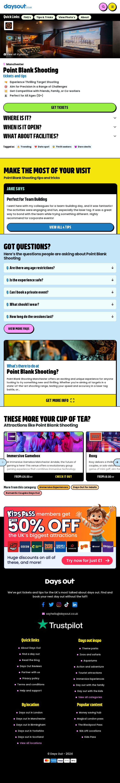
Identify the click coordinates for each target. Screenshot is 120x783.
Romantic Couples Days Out (23, 493)
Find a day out (31, 654)
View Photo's (67, 17)
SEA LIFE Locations (90, 731)
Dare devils (82, 146)
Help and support (31, 690)
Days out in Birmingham (30, 724)
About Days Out (31, 648)
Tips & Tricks (44, 17)
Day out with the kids (90, 691)
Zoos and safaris (90, 654)
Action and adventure (90, 666)
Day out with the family (90, 685)
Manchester (13, 64)
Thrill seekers (61, 146)
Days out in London (31, 712)
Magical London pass (90, 718)
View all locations (31, 743)
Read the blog (31, 660)
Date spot (41, 146)
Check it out (63, 476)
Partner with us (31, 672)
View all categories (90, 697)
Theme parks (90, 648)
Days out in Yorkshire (31, 731)
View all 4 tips (60, 227)
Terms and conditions (30, 684)
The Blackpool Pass (90, 724)
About (85, 17)
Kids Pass (90, 737)
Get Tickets (59, 107)
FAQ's (27, 17)
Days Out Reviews (31, 666)
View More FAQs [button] (18, 328)
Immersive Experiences (53, 487)
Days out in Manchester (30, 718)
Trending (24, 146)
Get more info (60, 400)
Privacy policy (30, 678)
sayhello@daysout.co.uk (60, 614)
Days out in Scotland (31, 737)
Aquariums (90, 660)
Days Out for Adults (85, 487)
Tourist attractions (90, 672)
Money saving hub (90, 712)
